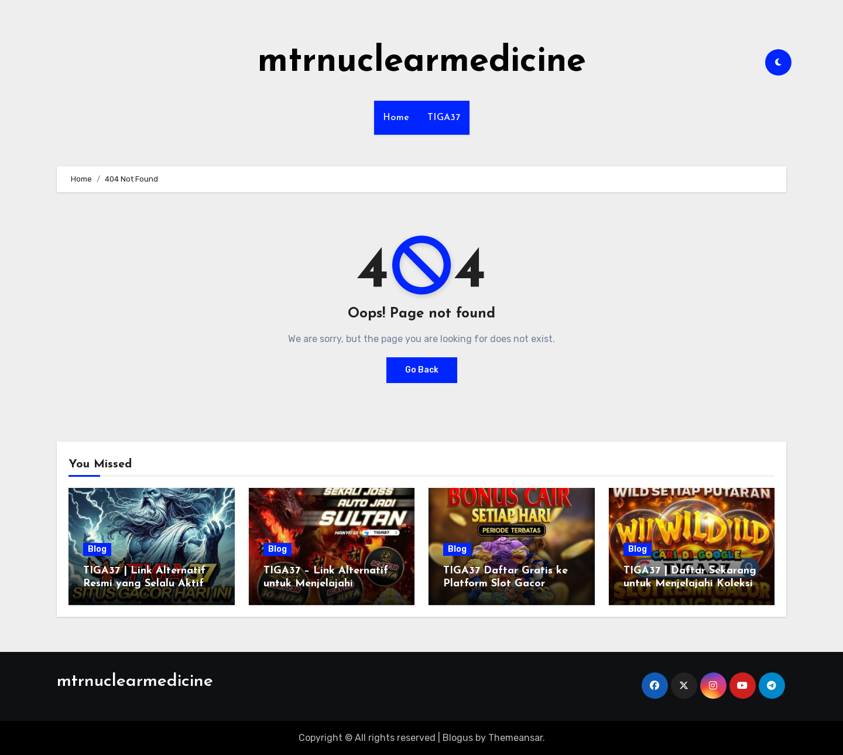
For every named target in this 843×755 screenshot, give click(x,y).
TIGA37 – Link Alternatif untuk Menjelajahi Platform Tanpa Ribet (325, 583)
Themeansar (515, 737)
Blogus (458, 737)
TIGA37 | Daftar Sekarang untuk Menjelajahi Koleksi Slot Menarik (689, 583)
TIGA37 (444, 117)
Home (396, 117)
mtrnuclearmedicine (422, 62)
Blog (97, 549)
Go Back (421, 370)
